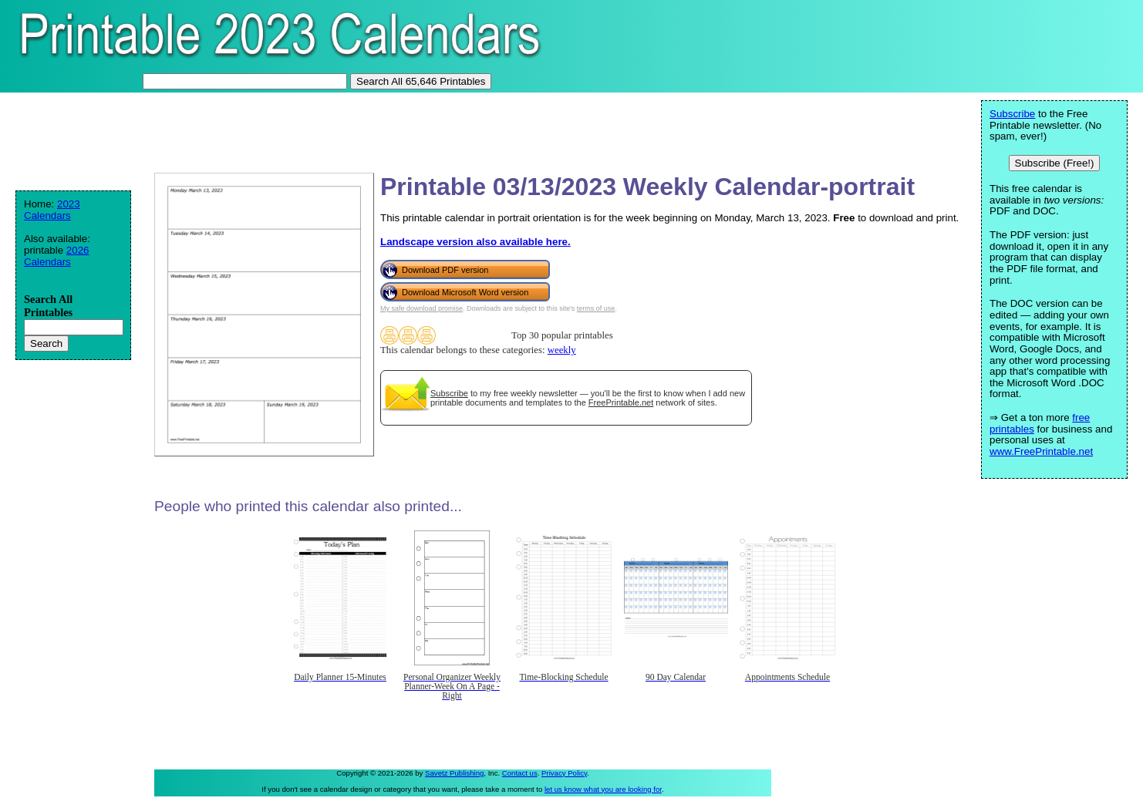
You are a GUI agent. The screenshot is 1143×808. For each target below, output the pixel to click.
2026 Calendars (56, 256)
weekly (562, 350)
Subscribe (449, 393)
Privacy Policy (564, 773)
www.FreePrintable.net (1041, 451)
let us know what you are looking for (603, 789)
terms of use (596, 308)
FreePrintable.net (620, 402)
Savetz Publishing (454, 773)
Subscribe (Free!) (1054, 163)
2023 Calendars (52, 209)
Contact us (520, 773)
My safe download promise (421, 308)
